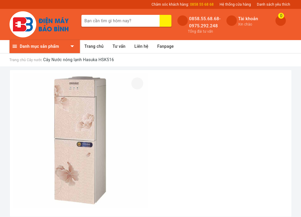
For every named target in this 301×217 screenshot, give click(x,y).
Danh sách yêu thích (273, 4)
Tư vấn (119, 46)
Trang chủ (94, 46)
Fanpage (165, 46)
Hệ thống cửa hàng (235, 4)
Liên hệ (141, 46)
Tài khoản (248, 18)
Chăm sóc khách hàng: (183, 4)
